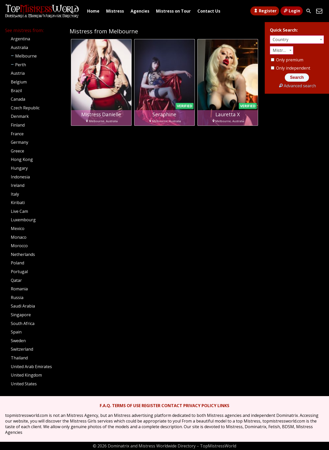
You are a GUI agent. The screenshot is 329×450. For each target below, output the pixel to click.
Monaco (18, 237)
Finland (18, 125)
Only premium (287, 60)
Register (264, 11)
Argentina (20, 39)
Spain (16, 332)
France (17, 134)
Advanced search (297, 86)
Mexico (17, 228)
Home (93, 11)
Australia (19, 47)
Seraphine (164, 114)
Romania (19, 289)
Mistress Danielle (101, 114)
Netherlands (23, 254)
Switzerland (22, 349)
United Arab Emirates (31, 366)
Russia (17, 297)
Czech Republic (25, 108)
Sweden (18, 340)
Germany (19, 142)
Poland (17, 263)
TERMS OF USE (126, 405)
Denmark (20, 116)
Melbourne (26, 56)
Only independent (290, 68)
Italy (15, 194)
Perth (20, 65)
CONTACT (171, 405)
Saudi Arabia (23, 306)
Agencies (140, 11)
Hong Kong (22, 159)
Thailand (19, 358)
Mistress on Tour (173, 11)
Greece (17, 151)
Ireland (17, 185)
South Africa (22, 323)
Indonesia (20, 177)
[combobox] (297, 39)
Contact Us (208, 11)
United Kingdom (26, 375)
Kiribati (18, 202)
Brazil (16, 90)
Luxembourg (23, 220)
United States (24, 384)
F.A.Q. (105, 405)
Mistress (115, 11)
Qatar (16, 280)
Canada (18, 99)
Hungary (19, 168)
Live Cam (19, 211)
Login (291, 11)
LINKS (223, 405)
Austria (18, 73)
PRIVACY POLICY (199, 405)
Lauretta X (227, 114)
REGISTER (151, 405)
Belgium (19, 82)
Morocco (19, 245)
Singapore (21, 315)
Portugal (19, 271)
